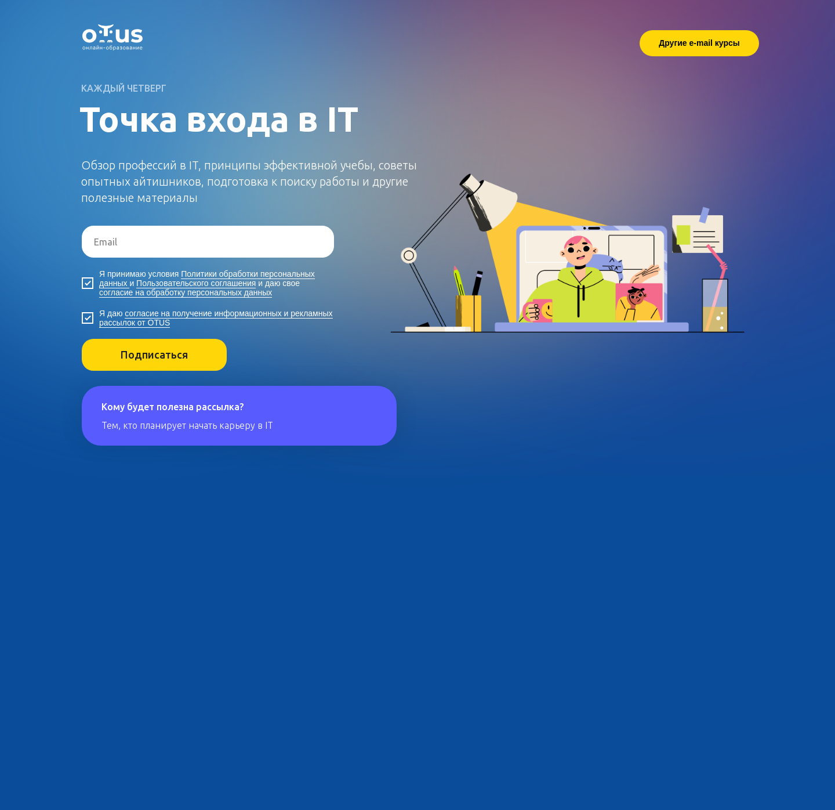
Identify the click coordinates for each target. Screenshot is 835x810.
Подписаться (154, 354)
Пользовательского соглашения (196, 283)
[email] (208, 242)
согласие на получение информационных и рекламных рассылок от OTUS (216, 318)
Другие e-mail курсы (699, 43)
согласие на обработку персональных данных (185, 292)
